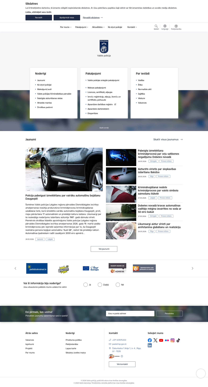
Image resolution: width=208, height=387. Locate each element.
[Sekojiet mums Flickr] (167, 340)
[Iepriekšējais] (15, 268)
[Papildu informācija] (122, 356)
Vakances (29, 340)
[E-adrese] (114, 356)
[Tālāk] (193, 268)
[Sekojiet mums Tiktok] (178, 340)
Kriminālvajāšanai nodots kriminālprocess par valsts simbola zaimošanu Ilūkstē (158, 190)
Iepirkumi (29, 344)
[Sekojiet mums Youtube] (161, 340)
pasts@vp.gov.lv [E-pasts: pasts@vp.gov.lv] (119, 344)
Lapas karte (71, 348)
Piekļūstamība (72, 344)
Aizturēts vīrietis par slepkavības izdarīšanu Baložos (157, 170)
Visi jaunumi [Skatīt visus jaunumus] (104, 249)
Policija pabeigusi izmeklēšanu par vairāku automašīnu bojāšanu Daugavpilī (62, 197)
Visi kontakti (122, 364)
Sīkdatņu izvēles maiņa (76, 352)
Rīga (151, 176)
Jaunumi (40, 239)
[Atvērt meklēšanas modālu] (156, 27)
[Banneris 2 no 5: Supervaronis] (63, 268)
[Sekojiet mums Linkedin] (150, 345)
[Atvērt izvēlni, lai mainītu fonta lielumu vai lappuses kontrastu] (176, 27)
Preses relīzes (166, 161)
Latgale (50, 239)
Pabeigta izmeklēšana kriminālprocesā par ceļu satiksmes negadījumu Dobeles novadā (158, 154)
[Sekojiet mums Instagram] (173, 340)
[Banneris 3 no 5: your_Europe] (90, 268)
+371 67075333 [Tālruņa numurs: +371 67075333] (119, 340)
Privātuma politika (74, 340)
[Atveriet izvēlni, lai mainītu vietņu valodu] (165, 27)
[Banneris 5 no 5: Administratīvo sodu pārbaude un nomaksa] (144, 268)
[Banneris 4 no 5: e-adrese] (117, 268)
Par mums (30, 352)
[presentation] (109, 296)
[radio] (87, 285)
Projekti (28, 348)
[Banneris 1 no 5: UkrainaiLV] (36, 268)
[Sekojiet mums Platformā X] (155, 340)
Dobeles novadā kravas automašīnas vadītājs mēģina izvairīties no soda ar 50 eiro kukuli (159, 208)
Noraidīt (38, 17)
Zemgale (153, 161)
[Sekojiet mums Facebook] (150, 340)
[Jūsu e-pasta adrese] (130, 313)
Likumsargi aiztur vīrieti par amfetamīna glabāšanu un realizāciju (159, 225)
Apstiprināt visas (67, 17)
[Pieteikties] (169, 313)
